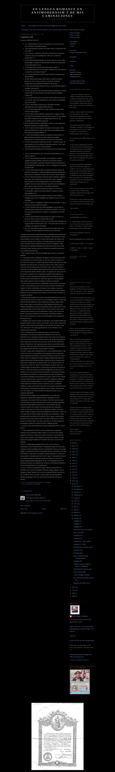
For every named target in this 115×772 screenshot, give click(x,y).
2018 (73, 466)
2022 (73, 454)
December (77, 486)
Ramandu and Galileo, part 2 (81, 583)
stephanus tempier (33, 484)
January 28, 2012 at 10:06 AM (37, 501)
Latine (72, 65)
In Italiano (73, 61)
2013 (73, 481)
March (76, 512)
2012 (73, 484)
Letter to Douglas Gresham (81, 575)
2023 (73, 452)
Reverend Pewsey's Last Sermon (83, 529)
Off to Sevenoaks (78, 532)
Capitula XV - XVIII (79, 544)
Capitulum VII (77, 538)
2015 (73, 475)
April (75, 509)
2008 (73, 596)
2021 (73, 457)
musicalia (72, 636)
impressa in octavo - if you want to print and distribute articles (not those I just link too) (82, 629)
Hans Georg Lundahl (31, 495)
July (75, 501)
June (75, 504)
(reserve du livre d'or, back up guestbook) (82, 640)
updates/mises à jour (76, 622)
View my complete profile (79, 660)
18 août (84, 248)
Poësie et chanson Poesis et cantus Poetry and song (75, 35)
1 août (79, 248)
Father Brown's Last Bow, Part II (83, 547)
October (76, 492)
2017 (73, 469)
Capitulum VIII (77, 535)
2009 (73, 593)
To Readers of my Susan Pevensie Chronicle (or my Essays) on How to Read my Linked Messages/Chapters (53, 30)
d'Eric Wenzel (87, 138)
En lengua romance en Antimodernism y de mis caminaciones (57, 12)
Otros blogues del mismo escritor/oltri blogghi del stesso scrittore (47, 25)
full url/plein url (79, 657)
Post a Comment (25, 505)
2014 (73, 478)
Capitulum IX (77, 527)
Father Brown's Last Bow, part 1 (82, 569)
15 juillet (72, 248)
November (77, 489)
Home (23, 25)
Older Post (63, 509)
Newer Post (23, 509)
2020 (73, 460)
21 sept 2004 (73, 250)
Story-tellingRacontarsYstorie (73, 44)
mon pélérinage (74, 217)
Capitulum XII (77, 561)
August (76, 498)
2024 (73, 449)
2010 (73, 590)
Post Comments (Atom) (35, 513)
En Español (73, 57)
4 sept (90, 248)
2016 (73, 472)
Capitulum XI (77, 521)
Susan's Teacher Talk (79, 572)
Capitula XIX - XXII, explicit (82, 541)
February (77, 515)
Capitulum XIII (78, 553)
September (77, 495)
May (75, 506)
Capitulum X (77, 524)
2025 (73, 446)
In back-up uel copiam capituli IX (35, 498)
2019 (73, 463)
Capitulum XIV (78, 550)
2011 (73, 587)
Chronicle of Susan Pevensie (78, 52)
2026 (73, 443)
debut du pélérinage (75, 239)
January (76, 518)
